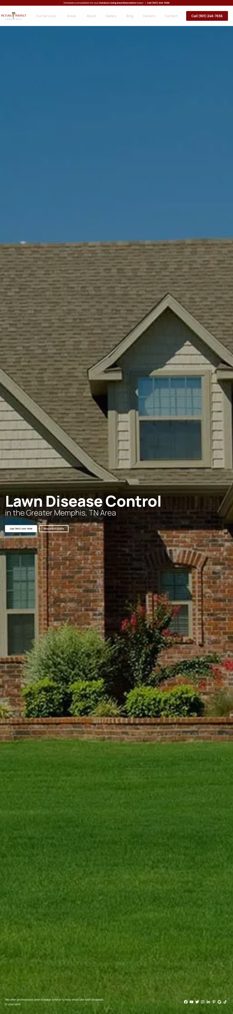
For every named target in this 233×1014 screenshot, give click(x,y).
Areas (66, 14)
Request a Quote (58, 528)
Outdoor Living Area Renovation (117, 2)
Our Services (47, 14)
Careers (128, 14)
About (83, 14)
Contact (146, 14)
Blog (113, 14)
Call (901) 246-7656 (212, 14)
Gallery (98, 14)
